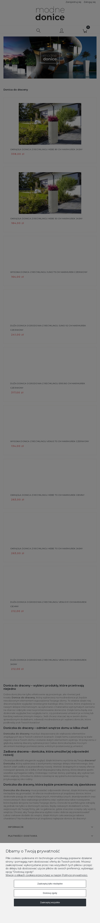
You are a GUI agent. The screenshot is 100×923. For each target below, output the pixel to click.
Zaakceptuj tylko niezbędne (49, 884)
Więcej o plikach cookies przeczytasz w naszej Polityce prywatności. (47, 875)
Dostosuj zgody (50, 893)
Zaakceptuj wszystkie (50, 902)
